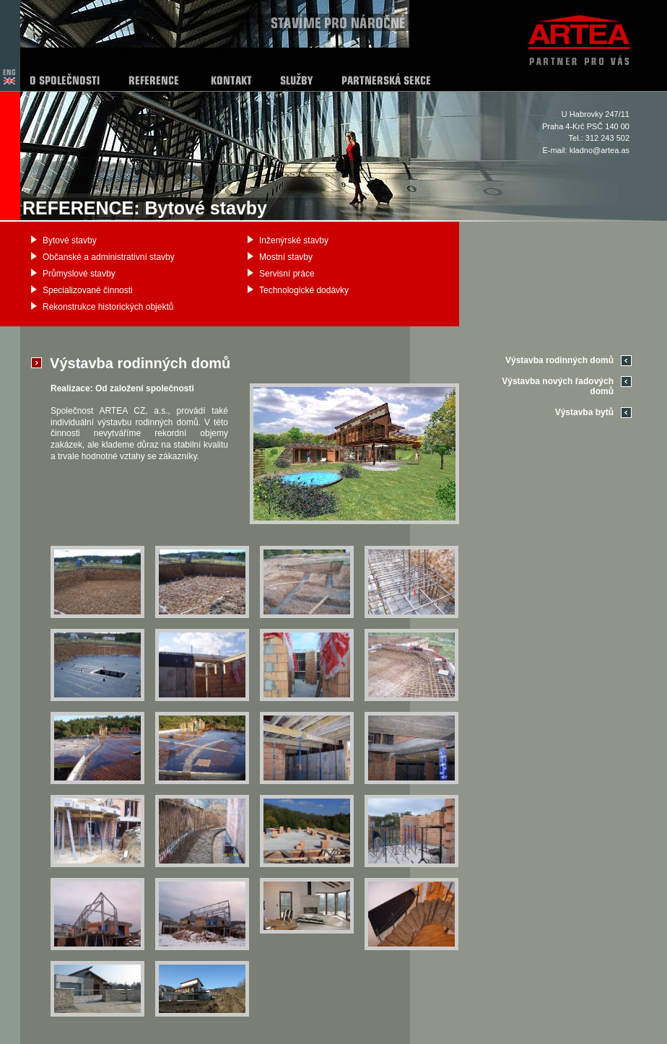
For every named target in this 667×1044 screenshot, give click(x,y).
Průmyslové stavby (79, 274)
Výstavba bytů (584, 412)
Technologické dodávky (304, 290)
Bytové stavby (70, 240)
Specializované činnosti (88, 290)
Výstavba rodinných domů (559, 360)
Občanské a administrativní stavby (109, 257)
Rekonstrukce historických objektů (108, 307)
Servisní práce (287, 274)
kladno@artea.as (599, 150)
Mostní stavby (286, 257)
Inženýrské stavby (293, 240)
